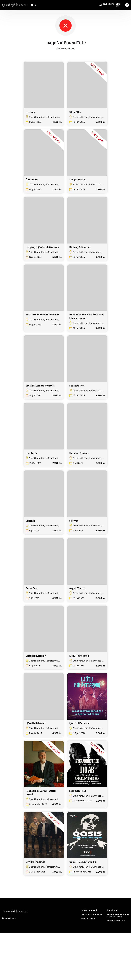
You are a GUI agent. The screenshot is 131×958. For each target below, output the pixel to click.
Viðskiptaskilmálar (116, 946)
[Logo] (14, 5)
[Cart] (100, 4)
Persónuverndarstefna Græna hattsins (118, 941)
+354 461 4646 (88, 944)
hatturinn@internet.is (91, 940)
